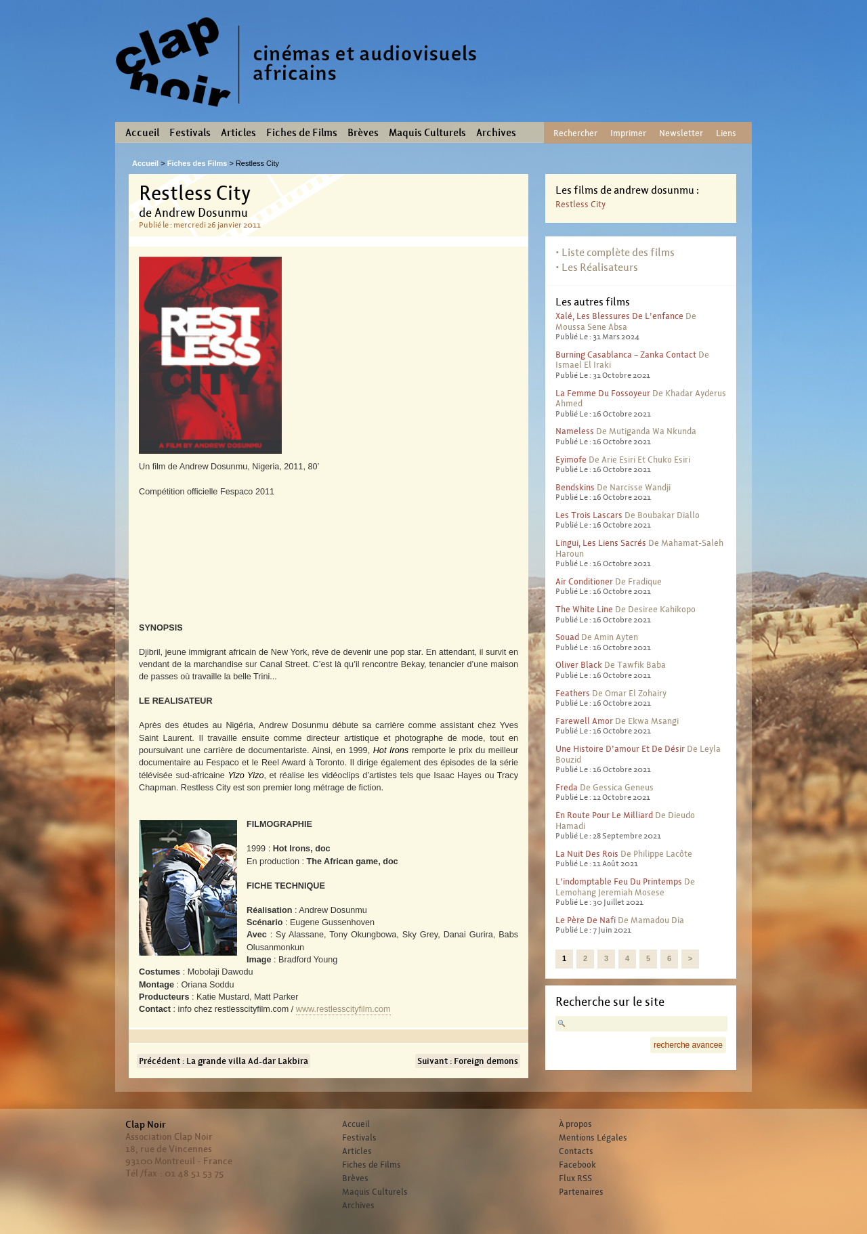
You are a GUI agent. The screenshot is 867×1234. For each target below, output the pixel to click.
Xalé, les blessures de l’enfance (619, 316)
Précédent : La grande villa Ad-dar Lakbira (223, 1061)
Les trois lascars (588, 515)
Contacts (576, 1151)
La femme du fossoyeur (602, 393)
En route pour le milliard (604, 815)
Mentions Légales (593, 1137)
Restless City (580, 204)
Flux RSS (575, 1178)
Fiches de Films (301, 133)
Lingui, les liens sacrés (600, 543)
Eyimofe (571, 459)
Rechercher (575, 133)
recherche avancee (688, 1045)
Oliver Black (578, 665)
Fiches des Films (197, 163)
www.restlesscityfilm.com (343, 1009)
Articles (238, 133)
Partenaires (581, 1192)
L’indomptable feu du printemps (618, 881)
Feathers (572, 693)
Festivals (190, 133)
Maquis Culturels (427, 133)
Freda (566, 787)
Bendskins (575, 487)
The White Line (584, 609)
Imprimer (628, 133)
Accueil (142, 133)
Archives (496, 133)
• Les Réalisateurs (596, 267)
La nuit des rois (586, 854)
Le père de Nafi (585, 920)
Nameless (574, 431)
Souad (567, 637)
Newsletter (681, 133)
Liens (726, 133)
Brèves (363, 133)
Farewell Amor (584, 721)
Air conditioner (584, 581)
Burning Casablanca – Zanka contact (625, 354)
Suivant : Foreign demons (467, 1061)
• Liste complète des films (615, 252)
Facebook (577, 1164)
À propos (575, 1124)
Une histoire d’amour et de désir (620, 749)
